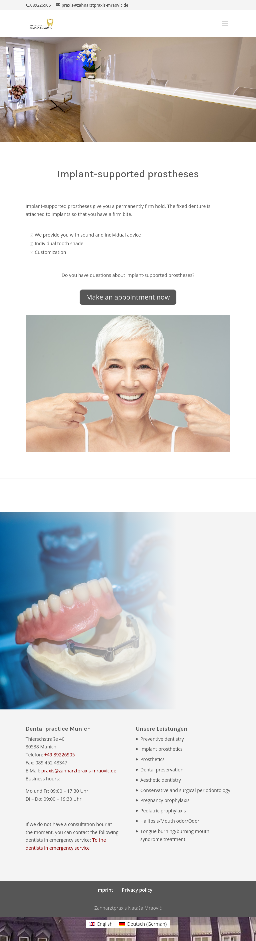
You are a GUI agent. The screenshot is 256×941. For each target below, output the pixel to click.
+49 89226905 (59, 754)
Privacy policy (137, 890)
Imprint (104, 890)
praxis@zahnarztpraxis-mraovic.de (78, 770)
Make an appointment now (128, 297)
